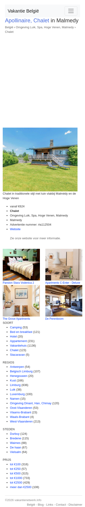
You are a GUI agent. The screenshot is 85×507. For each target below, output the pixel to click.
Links (49, 504)
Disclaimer (75, 504)
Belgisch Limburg (21, 371)
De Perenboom (54, 318)
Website (15, 229)
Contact (61, 504)
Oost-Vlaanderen (21, 407)
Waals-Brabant (19, 417)
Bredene (15, 438)
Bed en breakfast (21, 332)
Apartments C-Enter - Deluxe (62, 282)
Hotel (13, 336)
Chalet (9, 31)
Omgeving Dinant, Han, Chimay (30, 403)
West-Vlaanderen (21, 421)
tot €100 (15, 464)
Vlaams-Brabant (20, 412)
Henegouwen (18, 376)
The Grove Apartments (16, 318)
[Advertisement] (42, 79)
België (9, 27)
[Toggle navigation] (71, 10)
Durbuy (14, 433)
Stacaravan (17, 354)
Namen (14, 398)
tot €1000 (16, 478)
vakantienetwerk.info (28, 500)
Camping (16, 327)
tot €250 (15, 469)
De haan (15, 447)
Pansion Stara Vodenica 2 (18, 282)
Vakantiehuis (18, 345)
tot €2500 (16, 482)
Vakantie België (23, 10)
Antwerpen (17, 366)
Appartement (18, 341)
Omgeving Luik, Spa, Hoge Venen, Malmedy (45, 27)
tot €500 (15, 473)
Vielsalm (15, 452)
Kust (13, 380)
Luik (12, 389)
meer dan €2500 (21, 487)
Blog (41, 504)
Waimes (15, 443)
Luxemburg (17, 394)
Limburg (15, 385)
